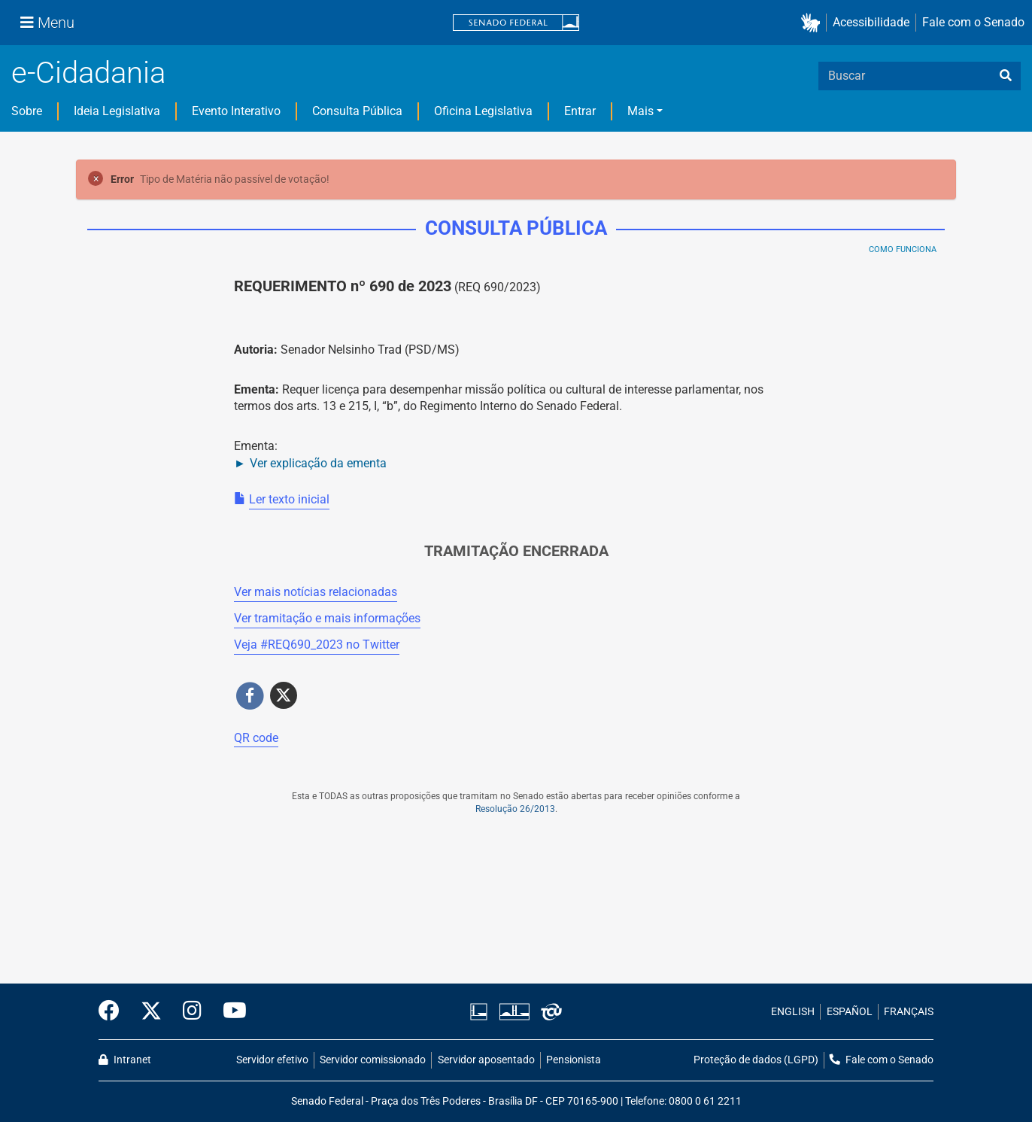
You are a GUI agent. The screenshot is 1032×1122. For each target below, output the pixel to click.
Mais (640, 111)
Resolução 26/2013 (515, 809)
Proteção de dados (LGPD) (756, 1060)
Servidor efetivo (272, 1060)
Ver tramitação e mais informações (327, 618)
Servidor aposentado (486, 1060)
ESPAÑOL (850, 1011)
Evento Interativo (236, 111)
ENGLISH (793, 1011)
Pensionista (573, 1060)
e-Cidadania (88, 72)
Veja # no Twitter (316, 644)
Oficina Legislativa (483, 111)
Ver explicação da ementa (318, 463)
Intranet (125, 1060)
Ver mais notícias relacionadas (315, 592)
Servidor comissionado (373, 1060)
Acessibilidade (871, 22)
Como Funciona (902, 249)
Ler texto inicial (289, 499)
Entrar (580, 111)
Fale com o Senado (973, 22)
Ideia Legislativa (117, 111)
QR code (256, 738)
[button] (813, 23)
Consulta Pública (357, 111)
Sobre (26, 111)
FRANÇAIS (908, 1011)
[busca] (1006, 76)
